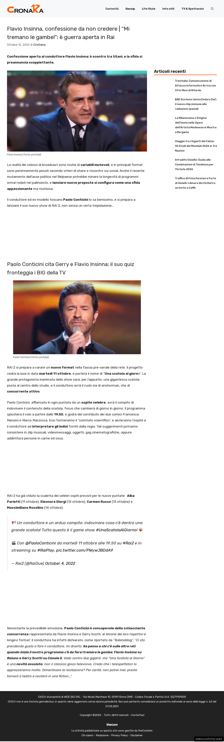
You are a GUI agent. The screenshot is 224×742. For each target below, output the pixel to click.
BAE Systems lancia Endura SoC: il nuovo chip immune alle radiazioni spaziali (196, 104)
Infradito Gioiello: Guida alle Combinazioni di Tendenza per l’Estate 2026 (194, 164)
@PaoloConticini (40, 543)
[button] (212, 9)
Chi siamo (87, 735)
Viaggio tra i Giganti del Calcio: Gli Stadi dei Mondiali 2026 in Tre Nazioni (196, 146)
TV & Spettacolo (192, 8)
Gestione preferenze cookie (209, 739)
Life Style (148, 8)
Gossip (130, 8)
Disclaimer (136, 735)
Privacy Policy (119, 735)
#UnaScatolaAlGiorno (116, 530)
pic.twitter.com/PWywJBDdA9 (84, 550)
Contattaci (137, 715)
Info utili (168, 8)
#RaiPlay (45, 550)
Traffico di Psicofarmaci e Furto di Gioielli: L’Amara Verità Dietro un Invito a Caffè (195, 183)
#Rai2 (128, 543)
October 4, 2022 (60, 563)
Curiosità (112, 8)
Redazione (102, 735)
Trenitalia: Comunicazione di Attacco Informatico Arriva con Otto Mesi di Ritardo (195, 85)
